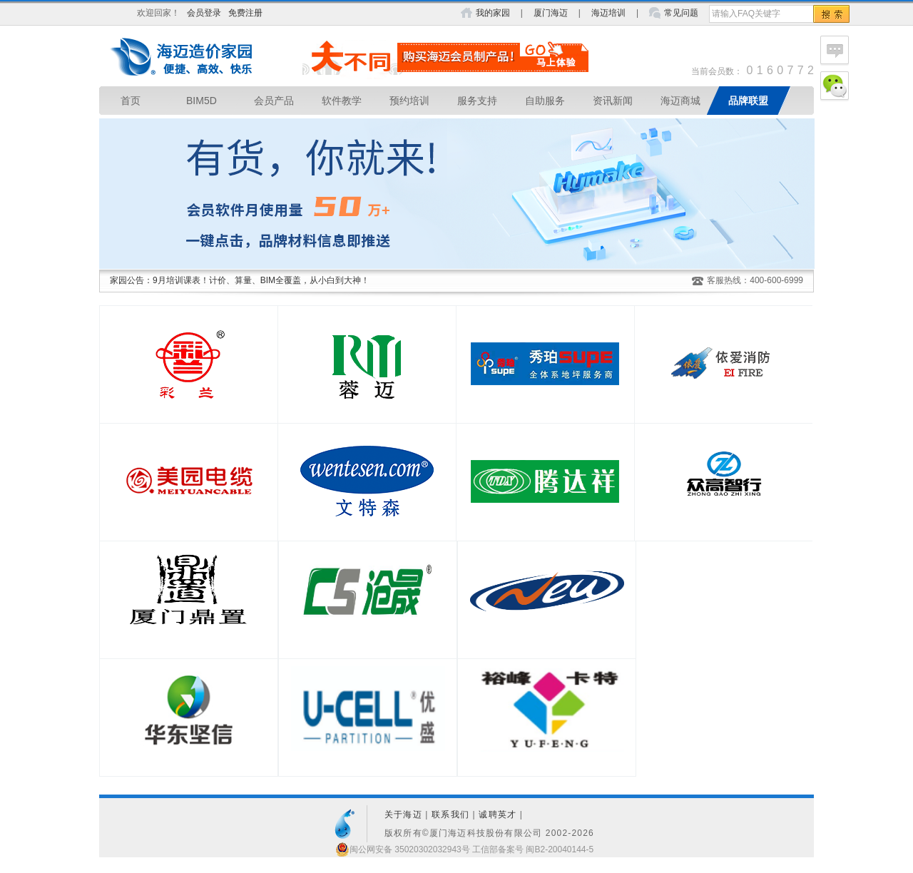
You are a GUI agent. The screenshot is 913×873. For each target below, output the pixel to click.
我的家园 (493, 13)
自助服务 (545, 100)
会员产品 (274, 100)
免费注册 (245, 13)
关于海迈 (403, 815)
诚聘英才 (497, 815)
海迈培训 (608, 13)
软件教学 (342, 100)
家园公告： (131, 280)
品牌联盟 (748, 100)
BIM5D (201, 100)
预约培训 (409, 100)
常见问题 (681, 13)
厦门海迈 (551, 13)
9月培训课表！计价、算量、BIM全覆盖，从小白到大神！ (261, 280)
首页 (131, 100)
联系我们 (450, 815)
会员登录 (204, 13)
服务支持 (477, 100)
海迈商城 (680, 100)
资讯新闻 (613, 100)
